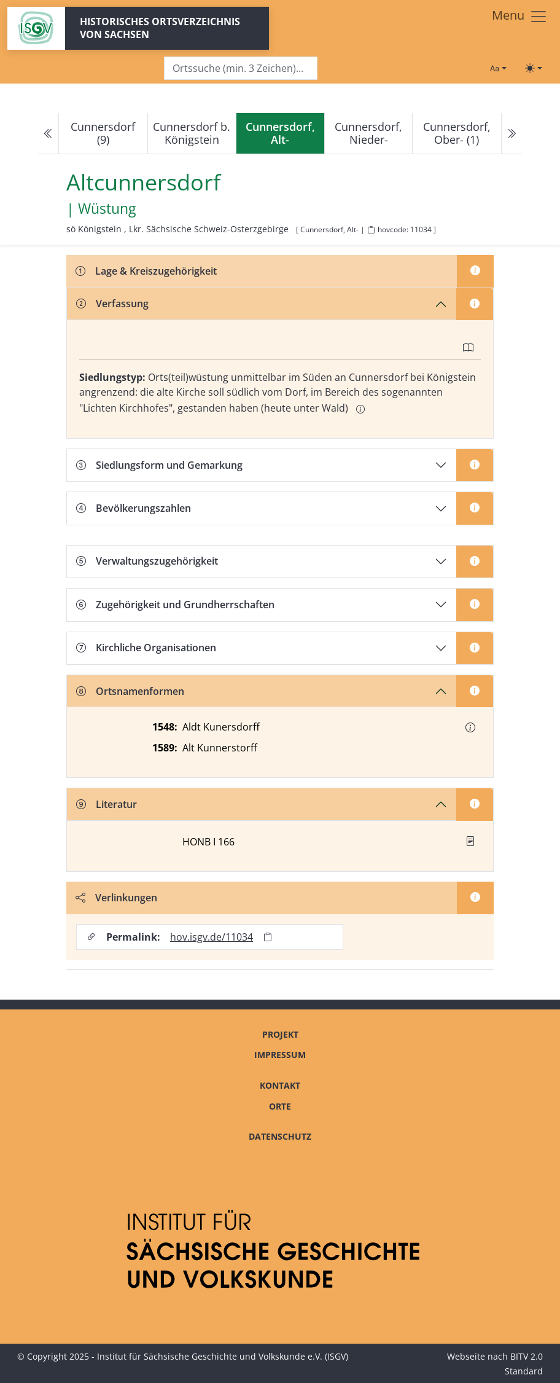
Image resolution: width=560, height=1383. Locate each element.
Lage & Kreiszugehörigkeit (146, 271)
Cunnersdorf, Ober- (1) (457, 133)
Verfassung (112, 303)
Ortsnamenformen (130, 691)
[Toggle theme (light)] (533, 68)
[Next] (511, 133)
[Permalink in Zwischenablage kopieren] (268, 937)
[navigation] (280, 133)
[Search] (240, 68)
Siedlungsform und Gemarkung (159, 465)
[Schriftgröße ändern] (498, 68)
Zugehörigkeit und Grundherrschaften (175, 604)
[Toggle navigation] (520, 16)
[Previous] (48, 133)
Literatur (106, 804)
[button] (470, 727)
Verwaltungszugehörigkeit (147, 561)
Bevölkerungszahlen (133, 508)
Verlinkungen (116, 897)
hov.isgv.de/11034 (211, 937)
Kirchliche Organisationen (146, 647)
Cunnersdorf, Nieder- (368, 133)
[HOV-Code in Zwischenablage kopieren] (371, 230)
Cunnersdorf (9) (103, 133)
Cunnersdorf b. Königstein (191, 133)
